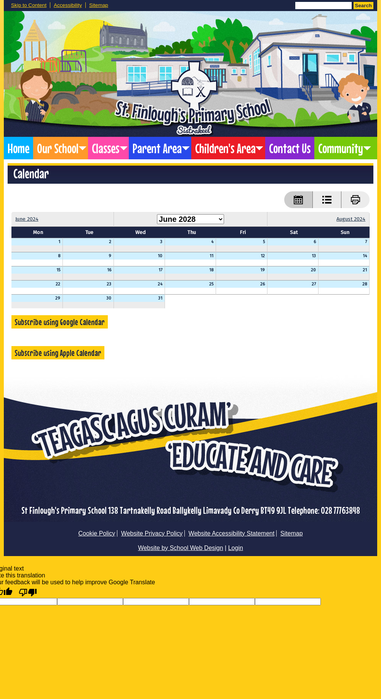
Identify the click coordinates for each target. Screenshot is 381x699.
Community (340, 148)
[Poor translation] (28, 592)
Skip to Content (28, 5)
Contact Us (290, 148)
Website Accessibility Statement (232, 533)
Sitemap (98, 5)
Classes (105, 148)
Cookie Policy (96, 533)
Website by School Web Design (180, 548)
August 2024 (350, 219)
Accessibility (68, 5)
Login (235, 548)
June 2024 (26, 219)
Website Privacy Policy (152, 533)
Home (18, 148)
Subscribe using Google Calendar (59, 322)
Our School (57, 148)
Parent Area (157, 148)
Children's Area (225, 148)
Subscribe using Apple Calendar (57, 353)
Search (363, 5)
